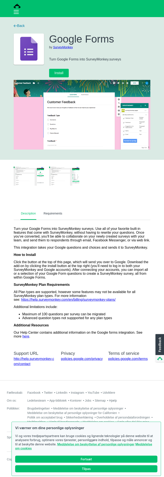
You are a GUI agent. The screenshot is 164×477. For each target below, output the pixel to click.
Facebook (33, 392)
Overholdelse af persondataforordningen (123, 417)
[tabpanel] (82, 282)
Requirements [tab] (53, 213)
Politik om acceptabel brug (44, 417)
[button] (159, 348)
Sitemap (100, 400)
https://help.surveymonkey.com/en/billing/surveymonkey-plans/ (68, 299)
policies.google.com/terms (128, 359)
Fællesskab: (15, 392)
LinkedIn (61, 392)
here (25, 336)
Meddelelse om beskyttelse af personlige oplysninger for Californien (72, 413)
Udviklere (109, 392)
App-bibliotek (58, 400)
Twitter (48, 392)
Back (19, 26)
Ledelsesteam (36, 400)
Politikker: (13, 408)
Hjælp (113, 400)
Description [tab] (28, 213)
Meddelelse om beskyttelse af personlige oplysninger (96, 444)
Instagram (77, 392)
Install (58, 73)
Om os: (11, 400)
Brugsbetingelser (38, 408)
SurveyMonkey (63, 47)
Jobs (88, 400)
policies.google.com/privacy (82, 359)
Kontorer (76, 400)
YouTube (93, 392)
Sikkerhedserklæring (79, 417)
